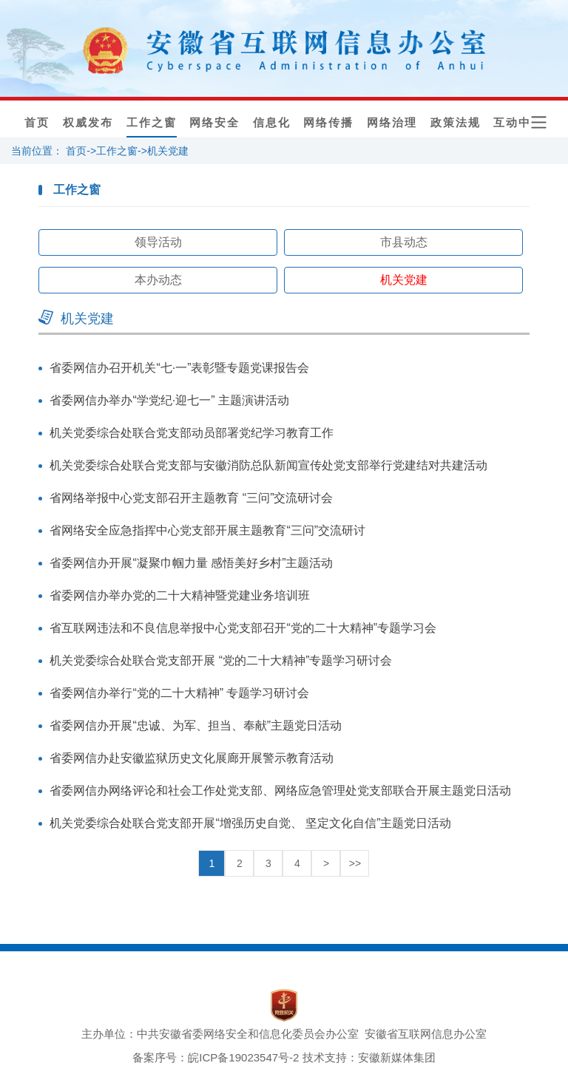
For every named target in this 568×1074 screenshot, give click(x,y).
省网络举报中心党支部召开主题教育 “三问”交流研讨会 (191, 498)
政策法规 (455, 123)
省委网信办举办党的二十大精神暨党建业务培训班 (180, 595)
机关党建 (168, 151)
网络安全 (214, 123)
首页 (37, 123)
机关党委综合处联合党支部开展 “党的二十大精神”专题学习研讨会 (221, 660)
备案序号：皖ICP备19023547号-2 (215, 1057)
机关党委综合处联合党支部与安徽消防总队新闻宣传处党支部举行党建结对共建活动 (268, 465)
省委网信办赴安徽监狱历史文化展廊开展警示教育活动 (192, 758)
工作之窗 (151, 123)
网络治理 (392, 123)
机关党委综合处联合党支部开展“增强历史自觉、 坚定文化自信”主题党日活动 (250, 823)
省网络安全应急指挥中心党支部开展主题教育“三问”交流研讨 (207, 530)
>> (355, 863)
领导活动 (158, 242)
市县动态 (403, 242)
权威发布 (88, 123)
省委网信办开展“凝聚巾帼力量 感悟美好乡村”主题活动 (191, 563)
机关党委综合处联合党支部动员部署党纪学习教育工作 (192, 432)
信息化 (272, 123)
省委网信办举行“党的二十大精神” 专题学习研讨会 (179, 693)
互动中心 (518, 123)
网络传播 (328, 123)
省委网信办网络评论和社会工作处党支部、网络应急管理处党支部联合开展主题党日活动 (280, 790)
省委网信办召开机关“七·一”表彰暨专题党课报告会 (179, 367)
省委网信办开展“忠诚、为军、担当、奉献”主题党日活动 (196, 725)
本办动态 (158, 279)
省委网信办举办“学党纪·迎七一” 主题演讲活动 (169, 400)
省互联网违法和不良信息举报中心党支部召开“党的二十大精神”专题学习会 (243, 628)
